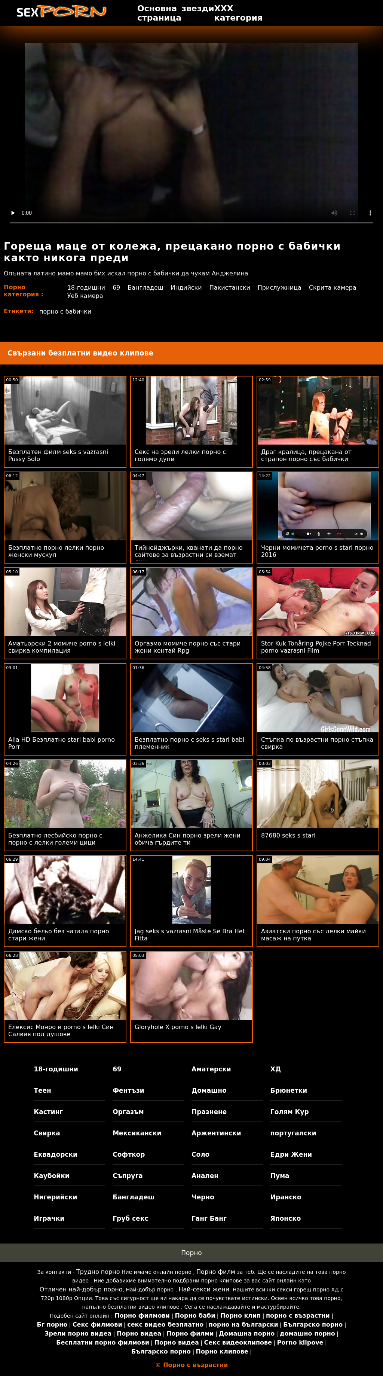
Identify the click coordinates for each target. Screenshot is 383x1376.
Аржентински (216, 1133)
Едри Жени (291, 1154)
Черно (203, 1197)
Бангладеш (145, 287)
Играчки (49, 1218)
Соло (200, 1154)
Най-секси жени (204, 1289)
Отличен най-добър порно (81, 1289)
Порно (191, 1253)
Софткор (129, 1154)
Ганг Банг (209, 1218)
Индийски (186, 287)
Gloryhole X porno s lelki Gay (178, 1027)
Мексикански (137, 1133)
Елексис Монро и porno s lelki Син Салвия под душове (61, 1030)
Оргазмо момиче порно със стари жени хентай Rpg (187, 647)
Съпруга (128, 1176)
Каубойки (51, 1176)
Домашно (209, 1090)
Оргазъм (128, 1112)
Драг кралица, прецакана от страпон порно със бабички (306, 455)
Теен (42, 1090)
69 (116, 287)
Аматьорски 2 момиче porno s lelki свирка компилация (62, 647)
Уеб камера (85, 295)
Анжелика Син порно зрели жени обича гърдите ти (187, 839)
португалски (293, 1133)
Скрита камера (332, 287)
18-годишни (86, 287)
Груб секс (130, 1218)
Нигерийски (55, 1197)
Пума (279, 1176)
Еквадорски (55, 1154)
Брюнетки (288, 1090)
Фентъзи (128, 1090)
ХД (275, 1069)
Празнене (209, 1112)
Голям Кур (289, 1112)
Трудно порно (98, 1271)
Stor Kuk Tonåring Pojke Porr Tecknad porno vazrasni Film (316, 647)
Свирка (47, 1133)
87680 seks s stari (288, 835)
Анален (205, 1176)
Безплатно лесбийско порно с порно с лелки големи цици (55, 839)
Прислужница (279, 287)
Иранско (285, 1197)
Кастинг (48, 1112)
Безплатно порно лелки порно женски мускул (56, 551)
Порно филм (215, 1271)
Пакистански (229, 287)
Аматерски (211, 1069)
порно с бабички (65, 311)
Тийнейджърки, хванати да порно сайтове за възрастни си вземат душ (189, 554)
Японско (285, 1218)
